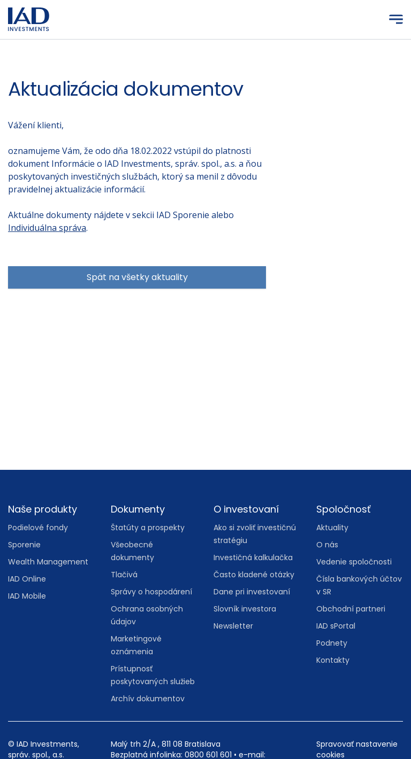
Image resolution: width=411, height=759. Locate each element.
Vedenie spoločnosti (354, 561)
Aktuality (332, 527)
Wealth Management (48, 561)
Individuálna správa (47, 228)
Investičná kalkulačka (253, 557)
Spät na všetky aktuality (137, 277)
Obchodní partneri (350, 608)
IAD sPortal (335, 626)
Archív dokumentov (148, 698)
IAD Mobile (27, 596)
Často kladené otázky (254, 574)
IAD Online (27, 579)
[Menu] (396, 19)
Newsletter (233, 626)
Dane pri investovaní (252, 591)
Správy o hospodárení (151, 591)
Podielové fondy (38, 527)
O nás (327, 544)
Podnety (331, 643)
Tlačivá (124, 574)
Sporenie (24, 544)
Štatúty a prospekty (148, 527)
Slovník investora (245, 608)
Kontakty (332, 660)
